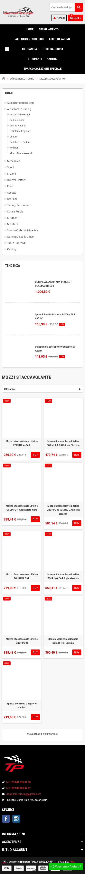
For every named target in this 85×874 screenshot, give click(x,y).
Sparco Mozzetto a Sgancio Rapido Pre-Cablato (63, 641)
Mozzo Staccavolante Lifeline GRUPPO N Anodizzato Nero (22, 508)
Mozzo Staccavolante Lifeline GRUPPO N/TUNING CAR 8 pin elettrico (63, 510)
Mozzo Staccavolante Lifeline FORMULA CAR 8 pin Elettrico (63, 443)
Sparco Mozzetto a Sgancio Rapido (22, 705)
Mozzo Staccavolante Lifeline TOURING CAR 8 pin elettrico (63, 576)
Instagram (16, 819)
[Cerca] (66, 7)
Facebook (6, 819)
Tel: (18, 782)
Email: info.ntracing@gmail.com (23, 793)
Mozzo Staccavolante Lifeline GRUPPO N (22, 641)
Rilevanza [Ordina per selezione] (9, 389)
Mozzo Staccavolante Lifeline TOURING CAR (22, 576)
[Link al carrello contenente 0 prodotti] (75, 18)
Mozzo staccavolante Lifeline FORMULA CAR (22, 443)
